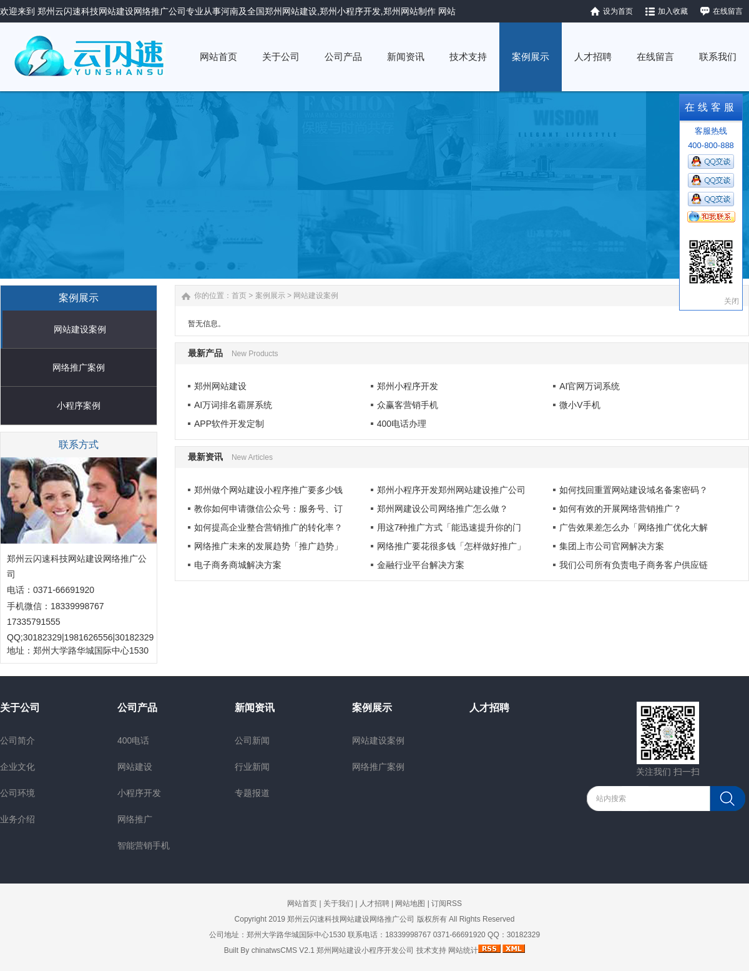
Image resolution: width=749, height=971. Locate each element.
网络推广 (134, 819)
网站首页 (302, 903)
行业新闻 (252, 767)
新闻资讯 (255, 707)
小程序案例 (78, 406)
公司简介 (17, 740)
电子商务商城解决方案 (237, 565)
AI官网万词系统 (589, 386)
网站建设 (134, 767)
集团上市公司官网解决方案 (611, 546)
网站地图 (410, 903)
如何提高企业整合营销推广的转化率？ (268, 527)
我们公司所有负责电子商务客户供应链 (633, 565)
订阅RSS (446, 903)
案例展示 (270, 295)
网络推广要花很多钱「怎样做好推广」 (451, 546)
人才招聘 (489, 707)
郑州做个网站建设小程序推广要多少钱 (268, 490)
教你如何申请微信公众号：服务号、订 (268, 509)
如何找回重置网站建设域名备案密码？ (633, 490)
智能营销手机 (143, 845)
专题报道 (252, 793)
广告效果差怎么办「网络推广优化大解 (633, 527)
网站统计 (463, 950)
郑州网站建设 (220, 386)
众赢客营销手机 (407, 405)
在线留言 (728, 11)
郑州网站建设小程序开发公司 (365, 950)
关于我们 (338, 903)
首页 (239, 295)
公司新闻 (252, 740)
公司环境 (17, 793)
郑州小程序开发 (407, 386)
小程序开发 (139, 793)
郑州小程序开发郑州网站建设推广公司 (451, 490)
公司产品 (137, 707)
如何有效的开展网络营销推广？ (620, 509)
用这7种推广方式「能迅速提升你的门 (449, 527)
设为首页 (618, 11)
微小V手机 (579, 405)
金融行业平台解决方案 (420, 565)
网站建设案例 (80, 329)
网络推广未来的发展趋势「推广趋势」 (268, 546)
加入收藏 (673, 11)
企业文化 (17, 767)
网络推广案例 (78, 367)
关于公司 (20, 707)
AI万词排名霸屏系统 (233, 405)
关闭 (731, 301)
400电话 (133, 740)
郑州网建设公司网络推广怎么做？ (442, 509)
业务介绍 (17, 819)
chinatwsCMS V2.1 (283, 950)
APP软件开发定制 (229, 424)
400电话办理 (401, 424)
